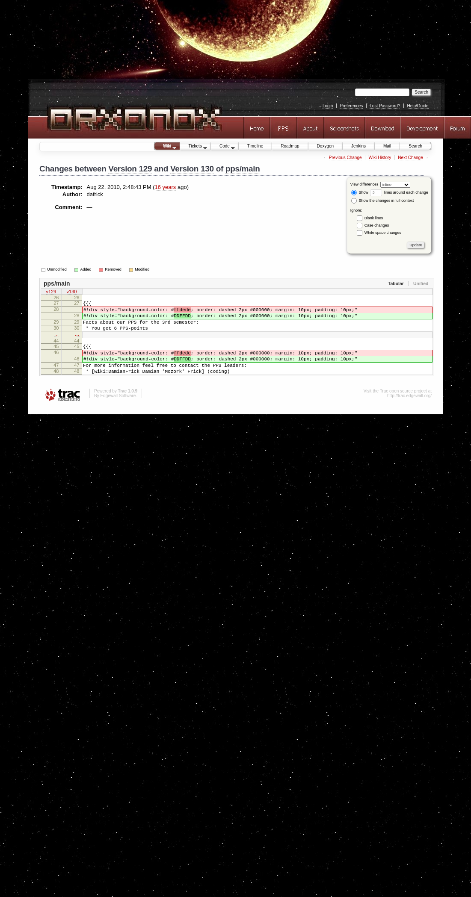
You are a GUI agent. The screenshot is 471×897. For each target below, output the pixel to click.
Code (223, 147)
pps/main (242, 168)
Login (328, 105)
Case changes (376, 225)
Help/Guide (417, 105)
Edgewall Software (118, 411)
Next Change (410, 157)
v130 (72, 292)
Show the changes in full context (382, 200)
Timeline (255, 146)
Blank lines (373, 217)
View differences (364, 184)
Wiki (165, 147)
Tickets (193, 147)
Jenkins (358, 146)
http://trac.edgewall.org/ (409, 411)
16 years (165, 187)
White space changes (382, 232)
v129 (51, 292)
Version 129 (130, 168)
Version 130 (192, 168)
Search (415, 146)
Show (359, 192)
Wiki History (380, 157)
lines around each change (399, 192)
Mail (387, 146)
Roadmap (290, 146)
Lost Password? (385, 105)
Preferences (351, 105)
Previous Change (345, 157)
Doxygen (325, 146)
